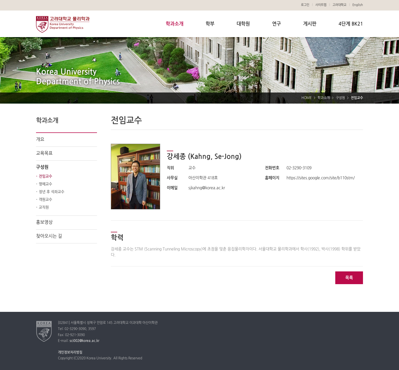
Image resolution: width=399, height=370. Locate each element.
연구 (276, 24)
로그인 (305, 5)
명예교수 (45, 184)
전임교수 (45, 176)
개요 (40, 139)
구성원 (340, 98)
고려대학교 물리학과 (62, 24)
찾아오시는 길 (49, 236)
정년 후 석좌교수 (51, 192)
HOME (306, 98)
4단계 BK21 (351, 24)
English (357, 5)
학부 (210, 24)
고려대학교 (339, 5)
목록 (349, 278)
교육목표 (44, 153)
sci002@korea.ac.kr (84, 341)
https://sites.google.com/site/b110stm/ (321, 178)
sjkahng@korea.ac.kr (206, 188)
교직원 (44, 207)
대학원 (243, 24)
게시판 (309, 24)
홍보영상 (44, 222)
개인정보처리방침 (70, 352)
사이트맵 (320, 5)
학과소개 (174, 24)
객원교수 (45, 200)
